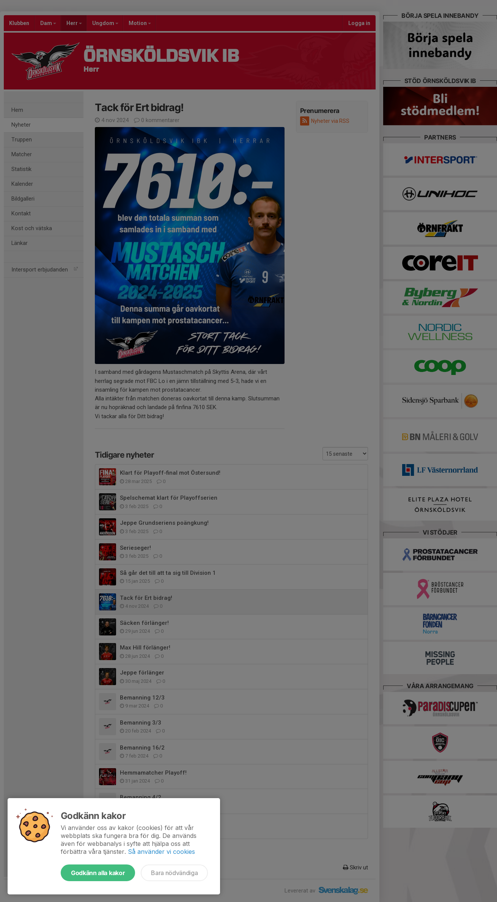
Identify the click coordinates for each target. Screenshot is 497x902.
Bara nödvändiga (174, 873)
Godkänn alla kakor (98, 873)
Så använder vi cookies (161, 851)
